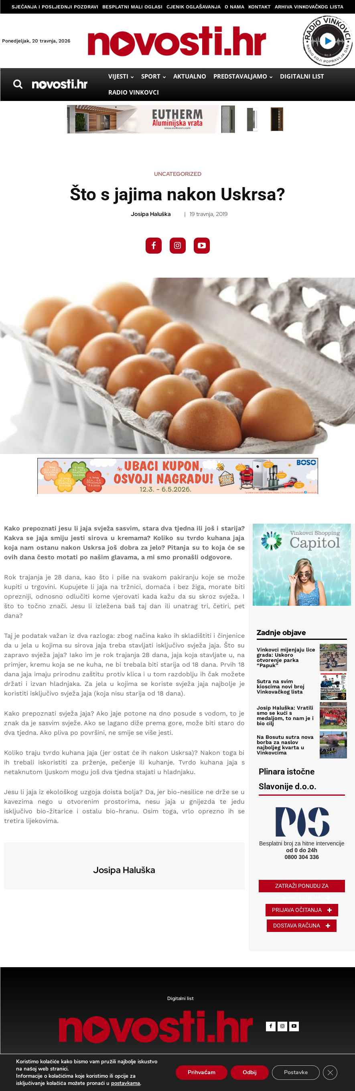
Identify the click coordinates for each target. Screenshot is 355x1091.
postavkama (125, 1083)
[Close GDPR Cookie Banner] (330, 1072)
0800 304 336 (301, 856)
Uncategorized (177, 174)
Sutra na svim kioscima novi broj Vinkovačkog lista (286, 686)
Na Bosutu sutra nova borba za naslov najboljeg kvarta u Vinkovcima (284, 745)
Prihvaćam (201, 1072)
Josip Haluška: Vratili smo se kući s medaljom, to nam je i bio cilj (285, 715)
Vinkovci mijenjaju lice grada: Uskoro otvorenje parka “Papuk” (286, 657)
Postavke (296, 1072)
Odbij (250, 1072)
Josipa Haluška (151, 214)
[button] (18, 84)
